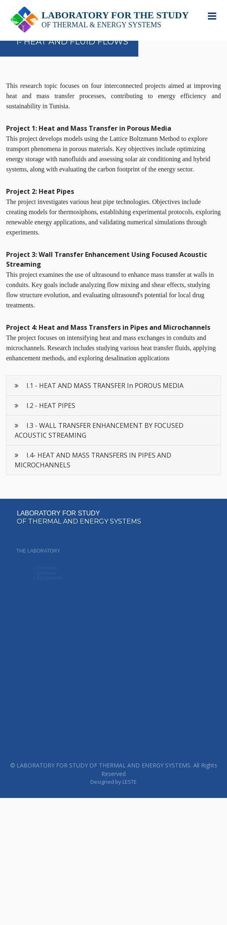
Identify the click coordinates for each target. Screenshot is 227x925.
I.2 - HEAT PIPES (45, 405)
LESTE (129, 781)
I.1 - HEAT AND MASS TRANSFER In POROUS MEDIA (99, 385)
